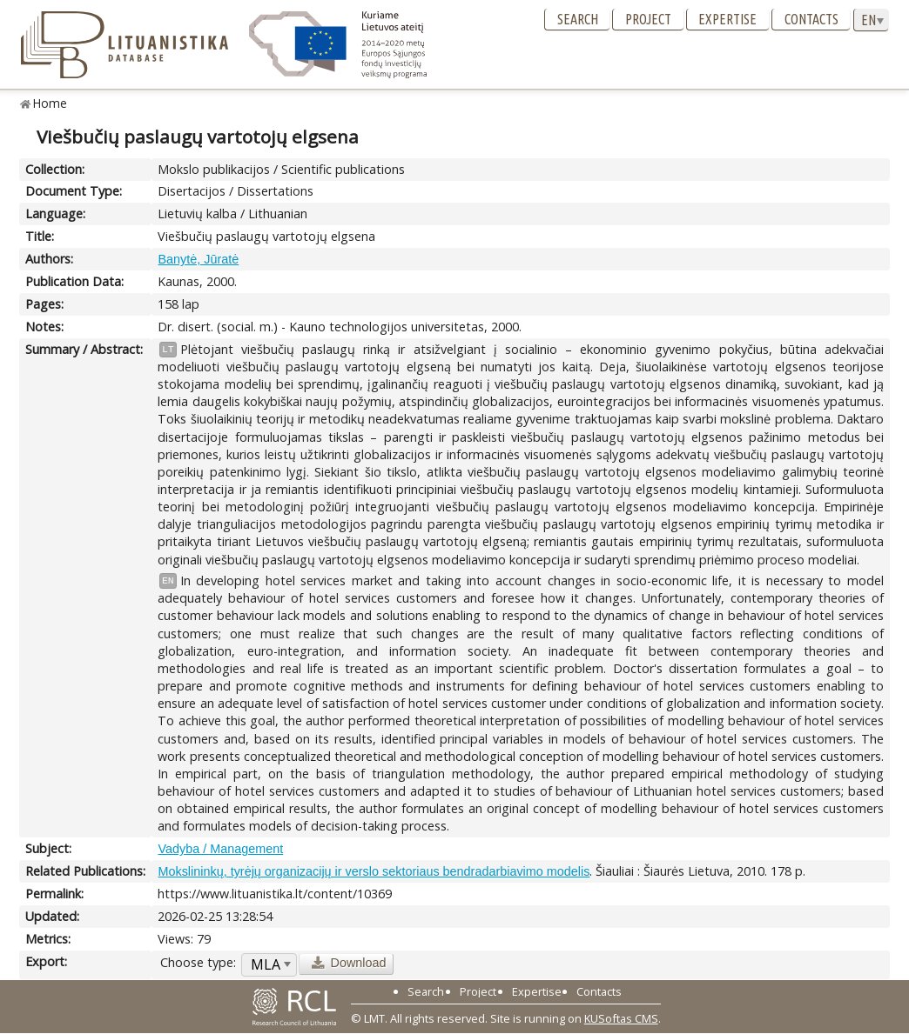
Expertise (727, 19)
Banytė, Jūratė (198, 259)
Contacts (811, 19)
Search (577, 19)
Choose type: (198, 962)
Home (50, 103)
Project (648, 19)
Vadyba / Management (220, 849)
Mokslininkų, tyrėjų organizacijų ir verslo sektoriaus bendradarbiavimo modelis (373, 871)
